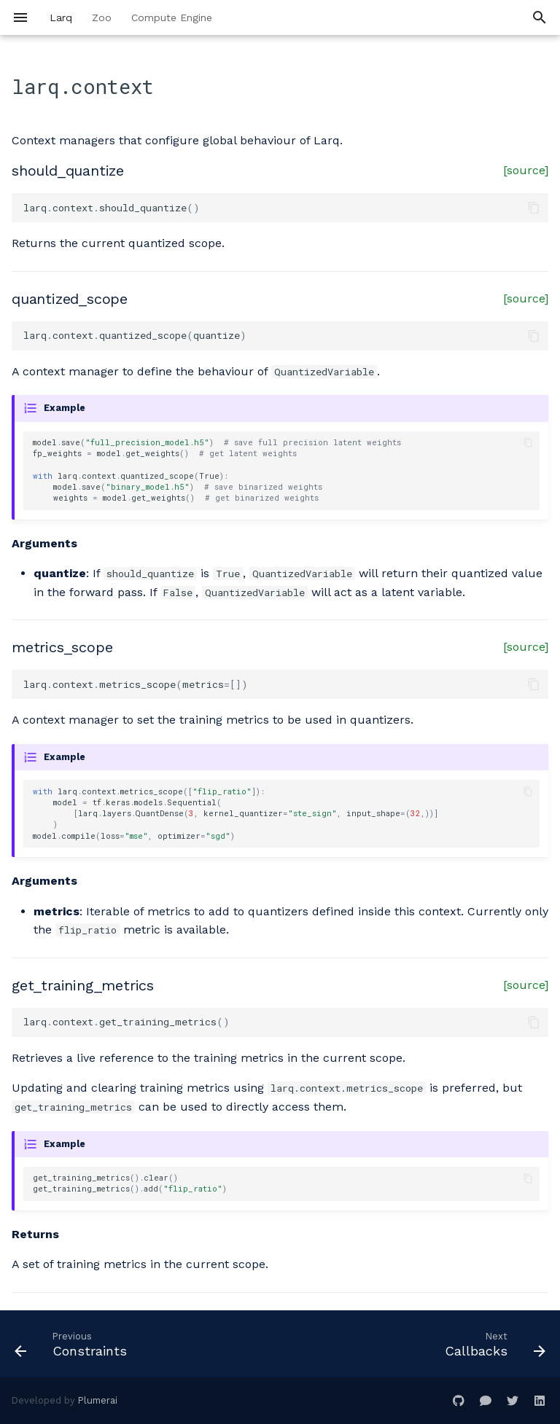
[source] (525, 170)
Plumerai (97, 1400)
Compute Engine (171, 17)
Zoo (102, 17)
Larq (61, 17)
